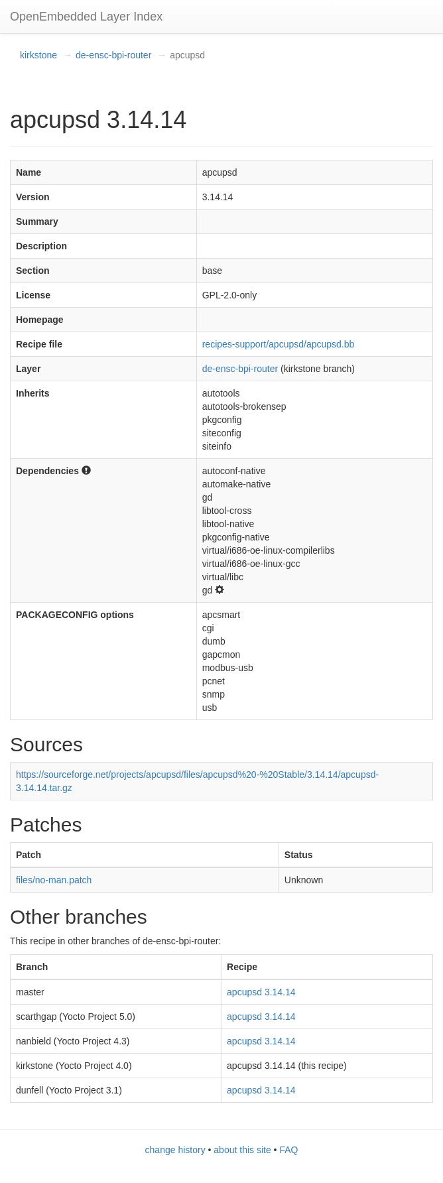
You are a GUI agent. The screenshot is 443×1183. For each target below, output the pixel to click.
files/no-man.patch (54, 880)
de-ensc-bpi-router (113, 55)
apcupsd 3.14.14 (261, 992)
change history (175, 1150)
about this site (242, 1150)
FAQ (288, 1150)
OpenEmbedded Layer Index (86, 16)
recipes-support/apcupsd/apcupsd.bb (278, 344)
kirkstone (38, 55)
